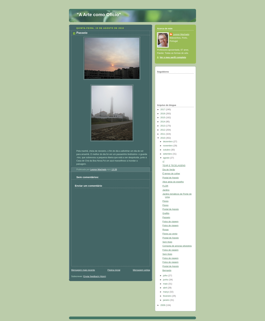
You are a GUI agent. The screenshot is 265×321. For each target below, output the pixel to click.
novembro (168, 145)
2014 (163, 121)
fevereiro (167, 296)
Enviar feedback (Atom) (94, 276)
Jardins (166, 190)
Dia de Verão (169, 169)
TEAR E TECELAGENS (174, 165)
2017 (163, 109)
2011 (163, 134)
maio (165, 284)
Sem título (167, 242)
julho (165, 275)
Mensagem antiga (141, 270)
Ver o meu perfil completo (173, 57)
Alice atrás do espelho (173, 182)
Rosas (166, 229)
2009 (163, 305)
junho (166, 279)
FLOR (165, 186)
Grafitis (166, 213)
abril (165, 288)
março (166, 292)
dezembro (168, 141)
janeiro (166, 300)
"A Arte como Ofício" (99, 14)
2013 (163, 126)
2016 (163, 113)
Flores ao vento (170, 234)
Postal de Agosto (171, 178)
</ (163, 161)
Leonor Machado (181, 34)
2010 (163, 138)
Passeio (166, 217)
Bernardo (167, 270)
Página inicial (113, 270)
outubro (167, 150)
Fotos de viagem (170, 221)
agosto (166, 158)
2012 (163, 130)
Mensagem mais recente (83, 270)
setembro (168, 154)
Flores (166, 201)
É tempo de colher (171, 173)
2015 (163, 117)
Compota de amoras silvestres (177, 246)
